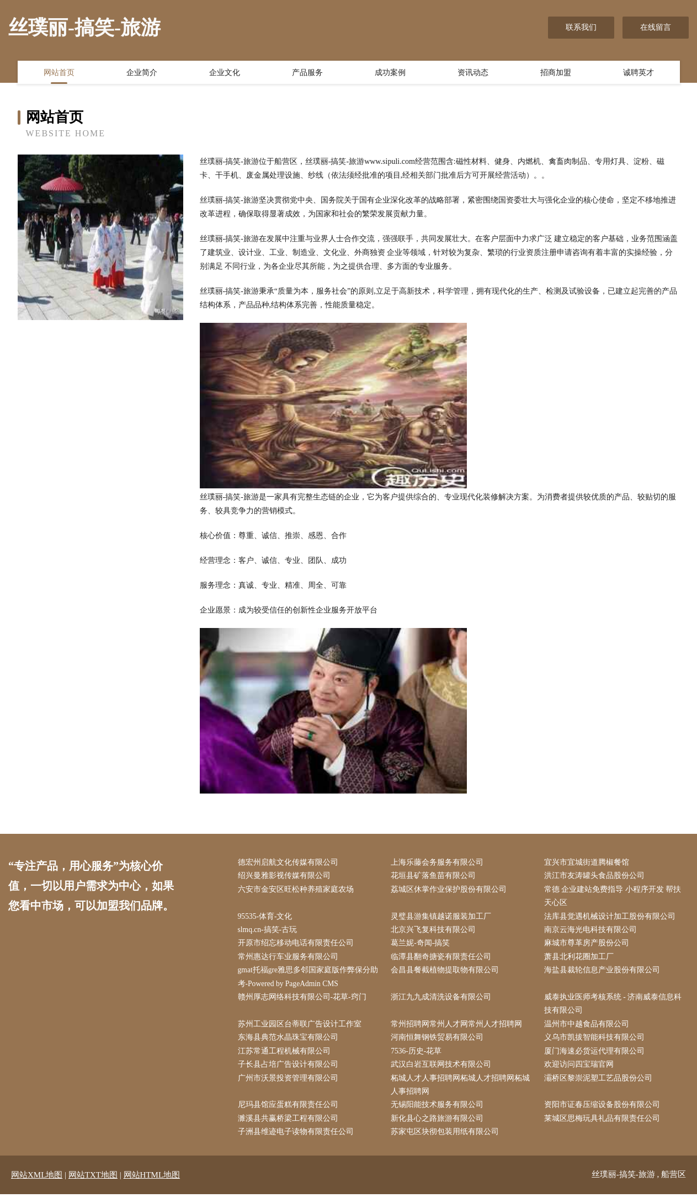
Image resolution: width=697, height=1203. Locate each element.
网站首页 (59, 73)
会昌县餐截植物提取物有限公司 (447, 974)
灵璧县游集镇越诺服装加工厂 (443, 918)
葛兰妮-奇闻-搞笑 (423, 946)
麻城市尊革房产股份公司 (588, 946)
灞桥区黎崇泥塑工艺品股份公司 (600, 1085)
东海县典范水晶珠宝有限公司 (290, 1043)
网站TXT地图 (93, 1183)
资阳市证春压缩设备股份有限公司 (604, 1113)
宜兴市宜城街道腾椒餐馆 (588, 863)
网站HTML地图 (152, 1183)
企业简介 (141, 73)
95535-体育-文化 (267, 918)
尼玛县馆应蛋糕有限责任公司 (290, 1113)
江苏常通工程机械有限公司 (286, 1057)
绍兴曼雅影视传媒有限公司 (286, 876)
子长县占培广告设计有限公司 (290, 1071)
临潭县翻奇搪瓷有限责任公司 (443, 960)
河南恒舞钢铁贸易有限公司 (439, 1043)
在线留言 (655, 27)
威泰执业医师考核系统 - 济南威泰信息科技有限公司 (615, 1009)
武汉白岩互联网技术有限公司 (443, 1071)
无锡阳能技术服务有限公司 (439, 1113)
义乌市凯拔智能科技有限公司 (596, 1043)
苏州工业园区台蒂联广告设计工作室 (302, 1029)
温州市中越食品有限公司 (588, 1029)
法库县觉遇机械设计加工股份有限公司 (612, 918)
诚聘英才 (638, 73)
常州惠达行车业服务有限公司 (290, 960)
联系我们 (581, 27)
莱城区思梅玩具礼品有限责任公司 (604, 1127)
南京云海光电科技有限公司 (592, 932)
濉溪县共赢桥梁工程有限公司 (290, 1127)
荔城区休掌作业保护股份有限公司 (451, 890)
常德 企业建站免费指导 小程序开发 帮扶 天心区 (615, 897)
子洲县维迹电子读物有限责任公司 (298, 1141)
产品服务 (307, 73)
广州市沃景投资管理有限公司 (290, 1085)
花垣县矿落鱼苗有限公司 (435, 876)
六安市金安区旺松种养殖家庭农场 (298, 890)
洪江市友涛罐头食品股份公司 (596, 876)
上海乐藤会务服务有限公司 (439, 863)
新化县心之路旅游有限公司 (439, 1127)
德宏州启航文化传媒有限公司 (290, 863)
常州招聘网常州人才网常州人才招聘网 (459, 1029)
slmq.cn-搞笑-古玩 (270, 932)
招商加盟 (555, 73)
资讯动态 (473, 73)
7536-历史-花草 (419, 1057)
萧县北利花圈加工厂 (581, 960)
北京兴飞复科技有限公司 (435, 932)
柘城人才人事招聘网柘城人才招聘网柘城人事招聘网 (463, 1092)
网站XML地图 (36, 1183)
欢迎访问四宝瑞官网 (581, 1071)
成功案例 (390, 73)
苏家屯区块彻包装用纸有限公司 (447, 1141)
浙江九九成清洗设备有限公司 (443, 1002)
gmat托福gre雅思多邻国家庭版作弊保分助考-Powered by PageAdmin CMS (310, 981)
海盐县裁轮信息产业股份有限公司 (604, 974)
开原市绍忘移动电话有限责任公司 (298, 946)
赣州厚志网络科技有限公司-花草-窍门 (304, 1002)
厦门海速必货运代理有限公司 (596, 1057)
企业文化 (224, 73)
